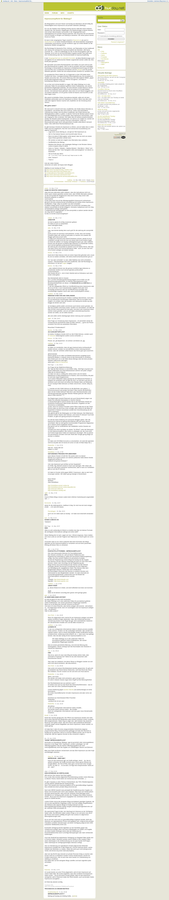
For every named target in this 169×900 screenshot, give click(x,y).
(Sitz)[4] (79, 69)
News (15, 1)
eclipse (50, 218)
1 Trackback (82, 181)
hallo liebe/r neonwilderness (106, 103)
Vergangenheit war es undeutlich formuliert (62, 58)
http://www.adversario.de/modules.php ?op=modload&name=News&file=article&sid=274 (59, 172)
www (47, 13)
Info (62, 13)
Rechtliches (105, 59)
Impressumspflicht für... (25, 1)
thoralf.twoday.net (53, 892)
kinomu (50, 252)
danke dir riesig (102, 109)
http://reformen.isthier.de (55, 489)
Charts (70, 13)
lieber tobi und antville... (105, 124)
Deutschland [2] (49, 42)
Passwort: (101, 33)
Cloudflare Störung (103, 89)
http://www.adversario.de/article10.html (58, 174)
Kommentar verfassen (71, 181)
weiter (75, 896)
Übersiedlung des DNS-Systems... (108, 75)
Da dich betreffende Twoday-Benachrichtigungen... (107, 117)
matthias (69, 180)
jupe (46, 595)
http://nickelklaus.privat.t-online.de (58, 485)
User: (99, 29)
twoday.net (6, 1)
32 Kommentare (59, 181)
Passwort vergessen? (117, 42)
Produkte (104, 57)
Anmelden (150, 1)
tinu (49, 651)
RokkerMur (51, 445)
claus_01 (50, 756)
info (12, 1)
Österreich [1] (77, 40)
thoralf (46, 715)
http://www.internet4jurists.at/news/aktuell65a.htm (61, 176)
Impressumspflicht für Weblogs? (58, 19)
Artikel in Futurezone (61, 362)
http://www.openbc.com (61, 581)
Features (104, 53)
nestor (46, 188)
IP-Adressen (52, 336)
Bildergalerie (105, 62)
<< (167, 1)
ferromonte (48, 503)
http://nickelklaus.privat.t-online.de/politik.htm (62, 487)
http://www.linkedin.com (61, 579)
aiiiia (49, 228)
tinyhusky (47, 870)
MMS (103, 64)
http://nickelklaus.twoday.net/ (57, 490)
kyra (46, 518)
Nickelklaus (51, 452)
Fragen (64, 263)
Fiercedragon (52, 511)
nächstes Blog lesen (160, 1)
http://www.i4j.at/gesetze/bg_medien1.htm (59, 170)
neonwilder (101, 82)
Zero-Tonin (51, 615)
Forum (55, 13)
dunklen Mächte (69, 689)
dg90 (49, 318)
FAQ (102, 51)
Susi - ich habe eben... (105, 96)
